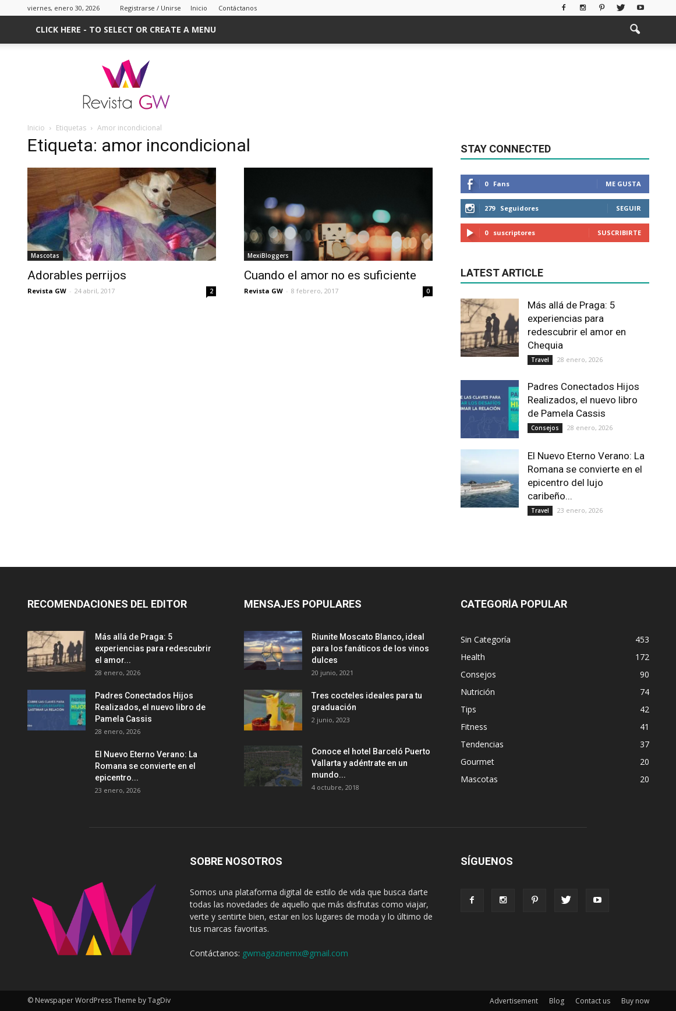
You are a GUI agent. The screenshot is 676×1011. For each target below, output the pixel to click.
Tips (468, 709)
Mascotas (45, 255)
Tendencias (482, 744)
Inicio (198, 7)
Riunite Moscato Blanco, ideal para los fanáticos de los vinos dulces (370, 648)
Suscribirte (619, 232)
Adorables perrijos (76, 275)
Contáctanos (237, 7)
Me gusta (623, 183)
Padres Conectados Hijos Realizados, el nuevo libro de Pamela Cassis (583, 400)
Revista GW (46, 290)
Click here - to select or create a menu (126, 29)
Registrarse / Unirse (150, 7)
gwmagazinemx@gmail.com (295, 953)
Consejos (545, 428)
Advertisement (514, 1001)
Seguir (628, 208)
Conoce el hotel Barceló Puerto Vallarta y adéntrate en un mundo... (371, 763)
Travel (540, 360)
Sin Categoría (486, 639)
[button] (635, 30)
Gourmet (477, 761)
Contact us (592, 1001)
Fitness (474, 726)
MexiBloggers (268, 255)
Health (473, 656)
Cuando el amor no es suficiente (330, 275)
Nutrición (478, 691)
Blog (556, 1001)
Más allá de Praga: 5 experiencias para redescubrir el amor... (153, 648)
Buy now (635, 1001)
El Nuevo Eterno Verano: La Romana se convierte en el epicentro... (146, 766)
